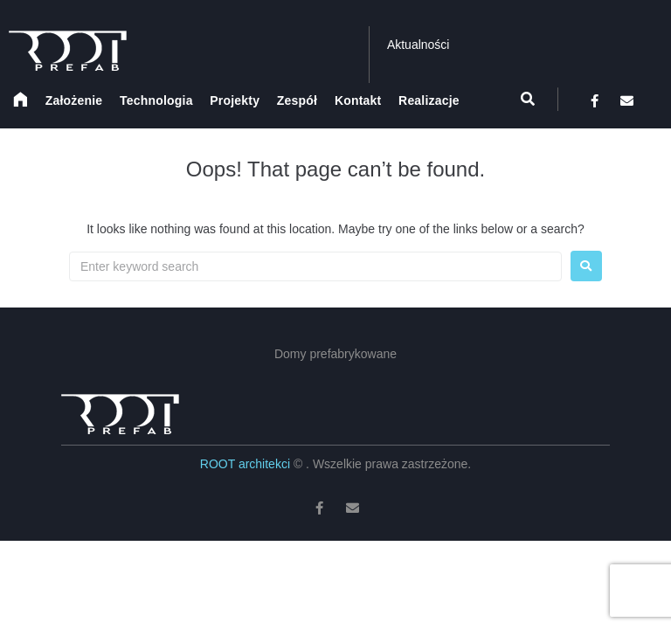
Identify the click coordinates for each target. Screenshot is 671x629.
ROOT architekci (247, 464)
